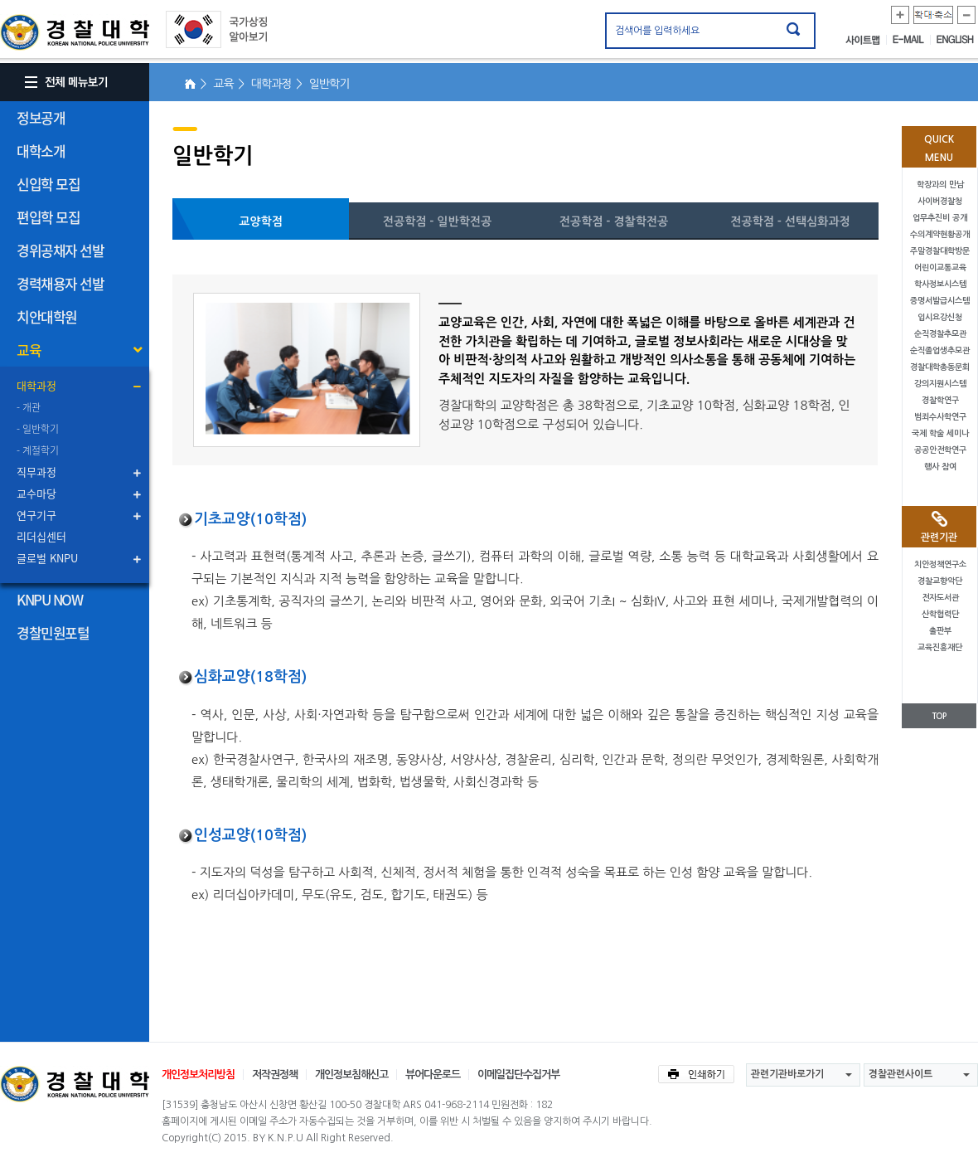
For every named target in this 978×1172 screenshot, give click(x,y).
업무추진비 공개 (940, 217)
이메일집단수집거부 (518, 1074)
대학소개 (41, 150)
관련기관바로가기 (787, 1074)
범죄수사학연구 (940, 417)
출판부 (940, 631)
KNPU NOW (49, 599)
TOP (939, 716)
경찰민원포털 (53, 632)
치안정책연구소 (940, 564)
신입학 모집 (48, 183)
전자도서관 (940, 597)
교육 (29, 349)
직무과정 (36, 471)
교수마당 (36, 493)
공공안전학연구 (940, 450)
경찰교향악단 (939, 581)
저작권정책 (275, 1074)
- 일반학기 (38, 428)
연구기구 (36, 515)
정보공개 (41, 117)
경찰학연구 (940, 400)
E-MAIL (912, 40)
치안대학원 (47, 316)
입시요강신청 (939, 317)
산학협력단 (940, 614)
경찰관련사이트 (900, 1074)
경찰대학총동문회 (940, 367)
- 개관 (29, 407)
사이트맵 (866, 40)
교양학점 (261, 221)
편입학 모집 (48, 217)
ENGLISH (955, 40)
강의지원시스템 (940, 383)
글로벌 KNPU (47, 558)
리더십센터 (41, 536)
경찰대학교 (74, 1084)
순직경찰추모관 (940, 334)
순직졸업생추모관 (940, 350)
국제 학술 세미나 (940, 433)
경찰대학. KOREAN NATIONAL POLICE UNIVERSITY (74, 32)
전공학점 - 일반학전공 (437, 221)
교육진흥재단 (939, 647)
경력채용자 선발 (60, 283)
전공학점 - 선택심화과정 (790, 221)
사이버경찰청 (939, 201)
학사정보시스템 (940, 284)
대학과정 (36, 385)
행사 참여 (940, 466)
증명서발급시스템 (940, 300)
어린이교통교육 (940, 267)
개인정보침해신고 (351, 1074)
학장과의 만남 (940, 184)
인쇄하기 (696, 1074)
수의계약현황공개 (940, 234)
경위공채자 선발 (60, 250)
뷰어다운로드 (432, 1074)
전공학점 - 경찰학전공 (613, 221)
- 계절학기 (38, 450)
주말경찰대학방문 (940, 251)
